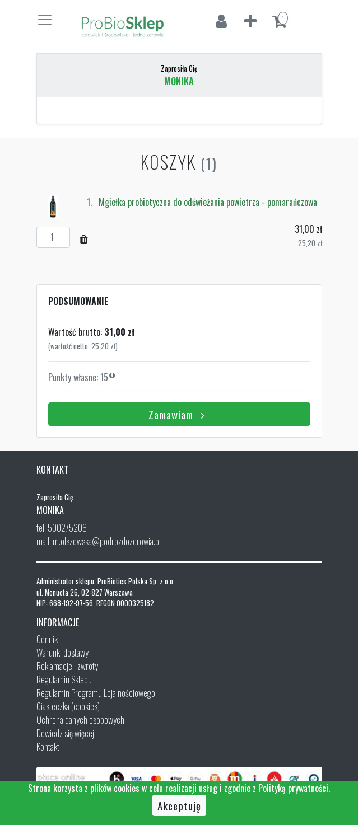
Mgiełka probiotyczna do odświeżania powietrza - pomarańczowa (208, 202)
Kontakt (47, 746)
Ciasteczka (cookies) (68, 706)
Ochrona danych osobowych (80, 719)
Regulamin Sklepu (64, 679)
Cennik (47, 639)
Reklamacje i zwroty (67, 666)
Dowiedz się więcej (65, 733)
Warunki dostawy (62, 652)
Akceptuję (179, 805)
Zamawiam (179, 414)
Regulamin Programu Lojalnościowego (95, 693)
